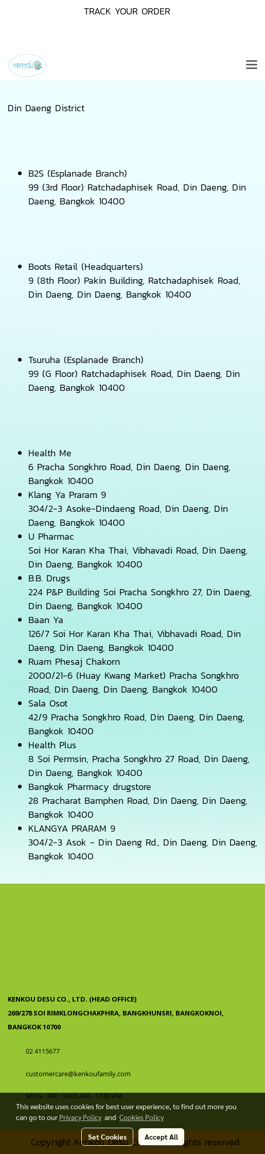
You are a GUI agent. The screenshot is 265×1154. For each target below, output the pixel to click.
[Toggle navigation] (251, 65)
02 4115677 (43, 1051)
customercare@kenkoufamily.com (78, 1073)
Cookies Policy (141, 1117)
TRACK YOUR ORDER (127, 11)
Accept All (161, 1136)
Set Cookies (107, 1136)
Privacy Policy (80, 1117)
